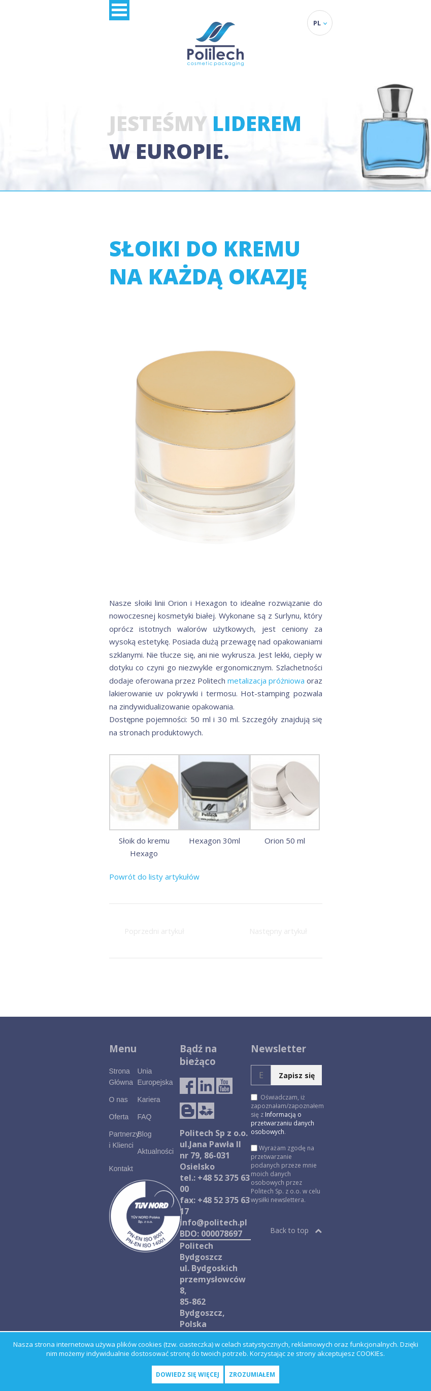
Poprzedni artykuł (154, 931)
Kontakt (121, 1168)
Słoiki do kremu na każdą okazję (208, 262)
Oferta (119, 1117)
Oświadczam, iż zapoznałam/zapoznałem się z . (286, 1114)
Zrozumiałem (252, 1374)
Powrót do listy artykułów (154, 876)
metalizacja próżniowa (266, 680)
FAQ (144, 1117)
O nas (118, 1099)
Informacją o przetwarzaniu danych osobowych (282, 1123)
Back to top (296, 1230)
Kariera (148, 1099)
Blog (144, 1134)
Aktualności (155, 1151)
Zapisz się (297, 1075)
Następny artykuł (278, 931)
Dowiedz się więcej (187, 1374)
